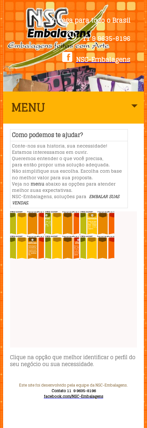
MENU (74, 111)
